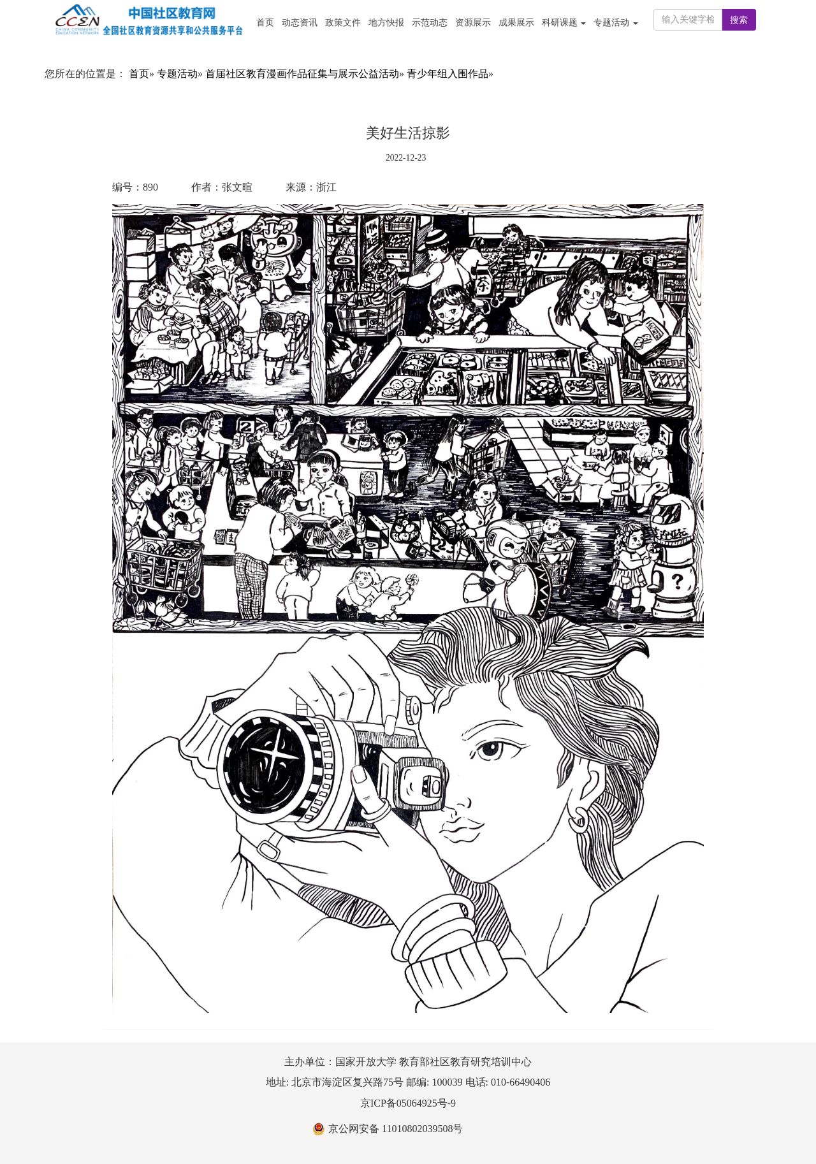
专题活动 (177, 73)
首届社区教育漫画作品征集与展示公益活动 (302, 73)
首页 (265, 22)
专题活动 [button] (616, 22)
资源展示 (473, 22)
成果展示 (516, 22)
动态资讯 (299, 22)
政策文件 (343, 22)
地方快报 (386, 22)
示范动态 (430, 22)
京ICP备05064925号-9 (408, 1103)
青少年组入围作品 (447, 73)
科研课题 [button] (564, 22)
